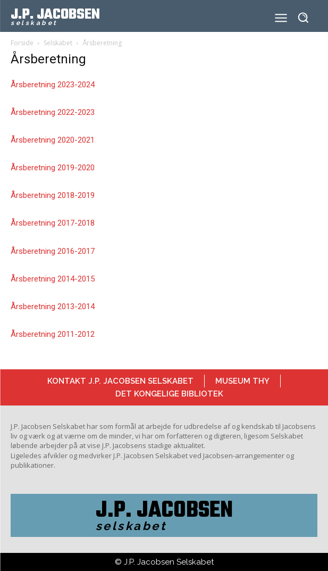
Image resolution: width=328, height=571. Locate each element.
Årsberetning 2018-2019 (53, 195)
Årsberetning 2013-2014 (53, 306)
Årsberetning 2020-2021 (53, 140)
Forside (22, 42)
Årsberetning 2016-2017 (53, 251)
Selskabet (58, 42)
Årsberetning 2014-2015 (53, 279)
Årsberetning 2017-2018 (53, 223)
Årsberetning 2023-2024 (53, 84)
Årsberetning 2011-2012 (53, 334)
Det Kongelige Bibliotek (169, 394)
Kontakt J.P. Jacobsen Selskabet (120, 381)
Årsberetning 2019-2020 (53, 167)
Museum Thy (242, 381)
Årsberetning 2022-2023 (53, 112)
